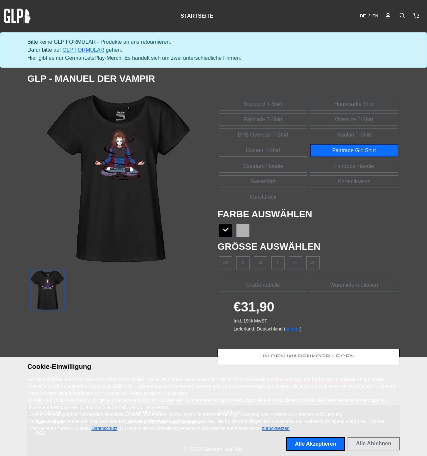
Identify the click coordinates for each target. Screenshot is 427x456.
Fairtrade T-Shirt (263, 119)
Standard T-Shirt (263, 104)
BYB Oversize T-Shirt (263, 135)
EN (375, 15)
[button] (416, 16)
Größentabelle (263, 285)
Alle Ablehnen (373, 443)
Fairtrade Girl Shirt (354, 150)
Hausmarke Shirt (354, 104)
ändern (293, 328)
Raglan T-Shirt (354, 135)
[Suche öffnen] (402, 16)
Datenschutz (104, 428)
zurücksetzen (276, 428)
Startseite (196, 16)
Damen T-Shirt (263, 150)
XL (295, 263)
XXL (313, 263)
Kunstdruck (263, 197)
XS (225, 263)
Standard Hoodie (263, 166)
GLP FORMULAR (83, 50)
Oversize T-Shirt (354, 119)
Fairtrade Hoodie (354, 166)
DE (363, 15)
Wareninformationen (354, 285)
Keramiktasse (354, 181)
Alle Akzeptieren (315, 444)
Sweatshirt (263, 181)
